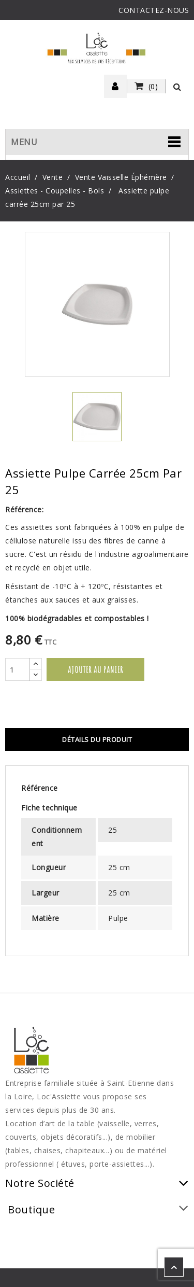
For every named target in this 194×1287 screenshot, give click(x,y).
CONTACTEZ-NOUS (153, 10)
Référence (39, 788)
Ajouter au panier (95, 669)
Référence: (24, 509)
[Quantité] (17, 669)
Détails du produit (97, 739)
